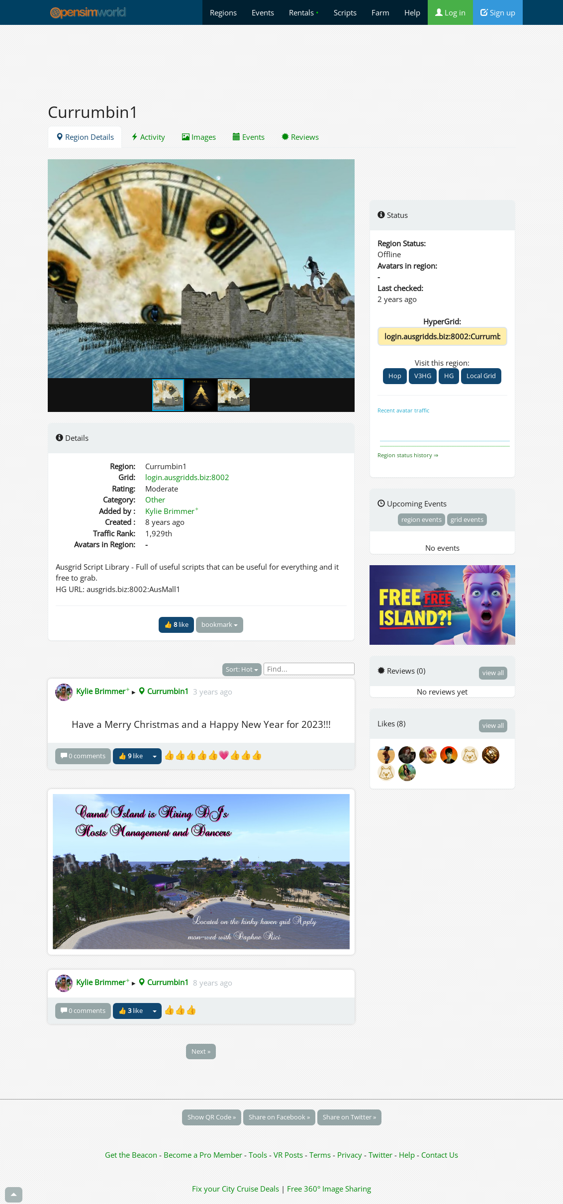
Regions (223, 12)
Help (412, 12)
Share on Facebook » (279, 1116)
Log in (450, 12)
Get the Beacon (131, 1155)
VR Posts (289, 1155)
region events (421, 519)
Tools (259, 1155)
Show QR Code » (212, 1116)
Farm (380, 12)
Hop (394, 375)
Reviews (300, 137)
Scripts (345, 12)
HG (449, 375)
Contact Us (439, 1155)
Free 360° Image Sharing (329, 1189)
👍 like (176, 624)
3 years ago (212, 691)
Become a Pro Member (204, 1155)
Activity (148, 137)
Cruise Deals (258, 1189)
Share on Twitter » (349, 1116)
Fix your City (213, 1189)
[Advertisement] (281, 58)
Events (263, 12)
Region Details (85, 137)
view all (493, 672)
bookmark (219, 624)
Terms (321, 1155)
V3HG (422, 375)
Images (199, 137)
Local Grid (481, 375)
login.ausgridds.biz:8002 (187, 477)
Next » (200, 1051)
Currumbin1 (163, 691)
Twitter (380, 1155)
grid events (467, 519)
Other (155, 499)
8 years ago (212, 982)
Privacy (349, 1155)
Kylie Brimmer (172, 511)
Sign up (497, 12)
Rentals (304, 12)
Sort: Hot (242, 669)
